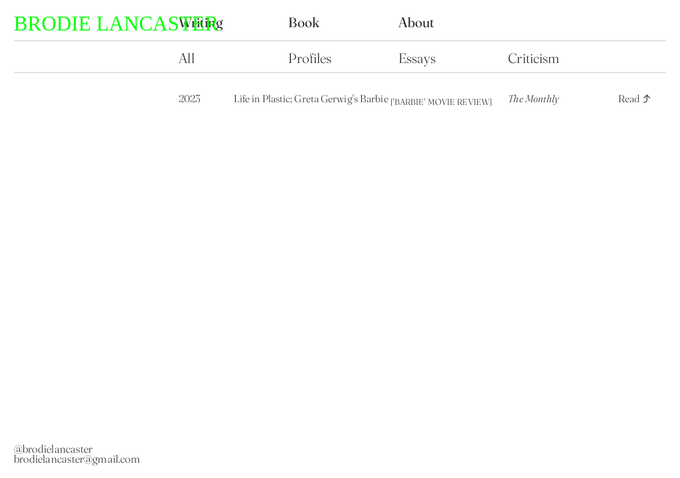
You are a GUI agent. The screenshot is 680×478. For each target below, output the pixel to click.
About (416, 22)
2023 (190, 98)
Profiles (309, 58)
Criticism (533, 58)
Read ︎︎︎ (635, 98)
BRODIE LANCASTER (116, 23)
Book (305, 22)
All (188, 58)
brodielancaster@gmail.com (77, 458)
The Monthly (533, 98)
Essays (417, 58)
